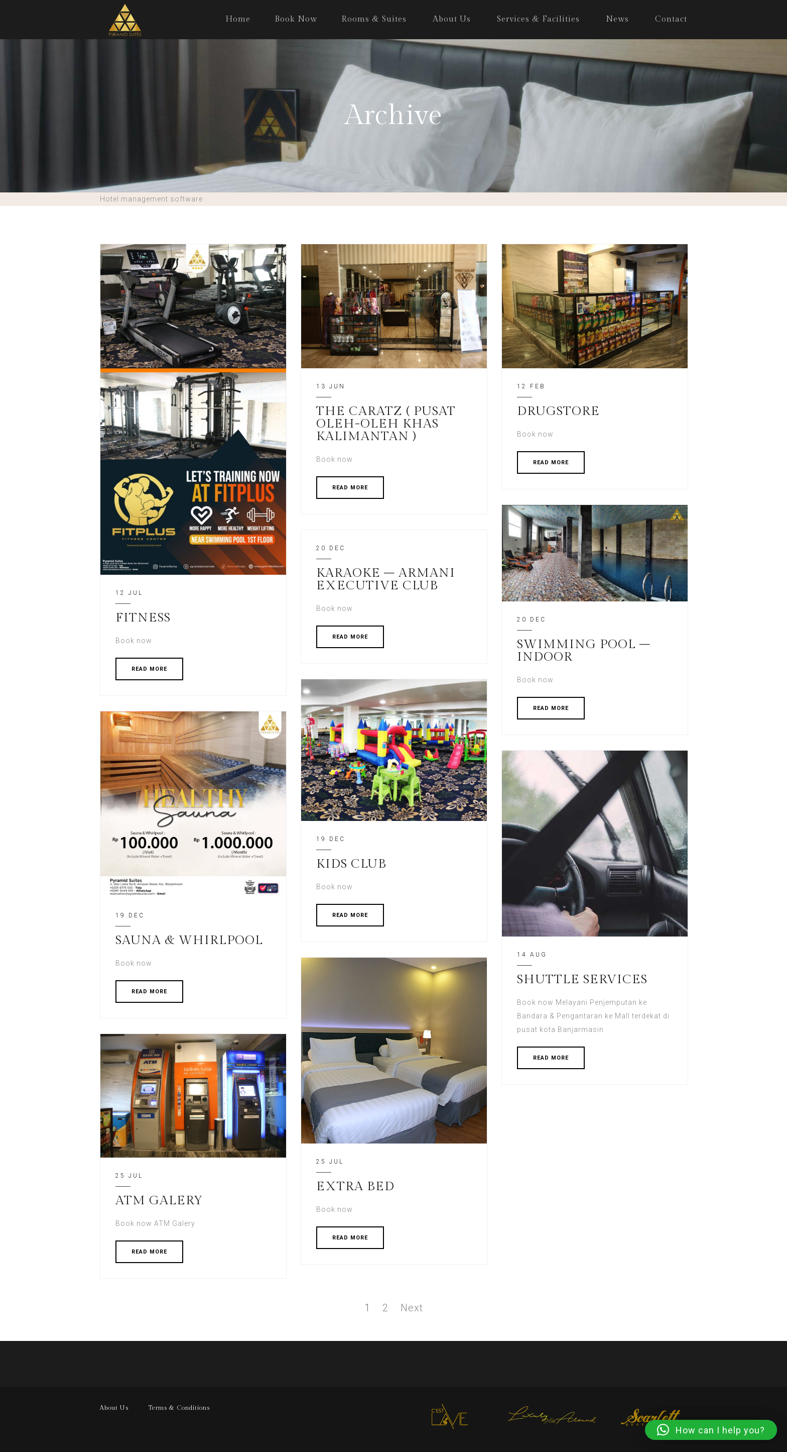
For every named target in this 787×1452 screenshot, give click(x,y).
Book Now (296, 19)
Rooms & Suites (374, 19)
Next (412, 1308)
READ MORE (149, 669)
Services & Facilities (538, 19)
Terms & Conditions (179, 1407)
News (617, 19)
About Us (452, 19)
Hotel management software (151, 199)
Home (237, 19)
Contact (671, 19)
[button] (711, 1430)
